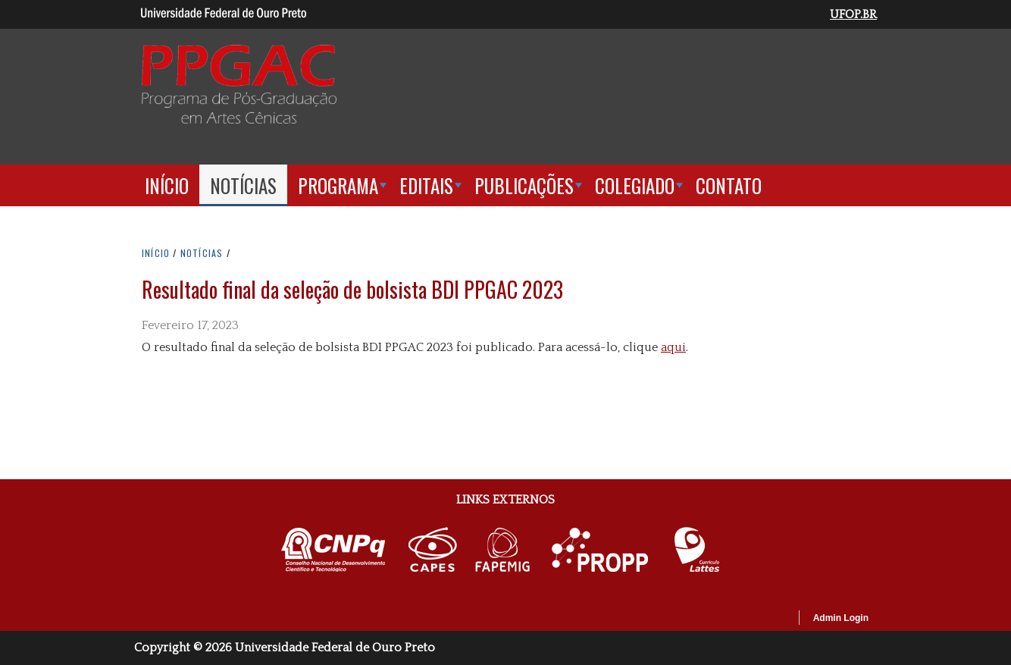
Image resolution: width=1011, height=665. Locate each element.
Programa (338, 185)
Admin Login (841, 618)
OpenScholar (760, 620)
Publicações (524, 185)
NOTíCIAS (203, 252)
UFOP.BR (853, 14)
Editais (426, 185)
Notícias (243, 185)
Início (167, 185)
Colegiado (635, 185)
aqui (673, 347)
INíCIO (156, 252)
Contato (729, 185)
